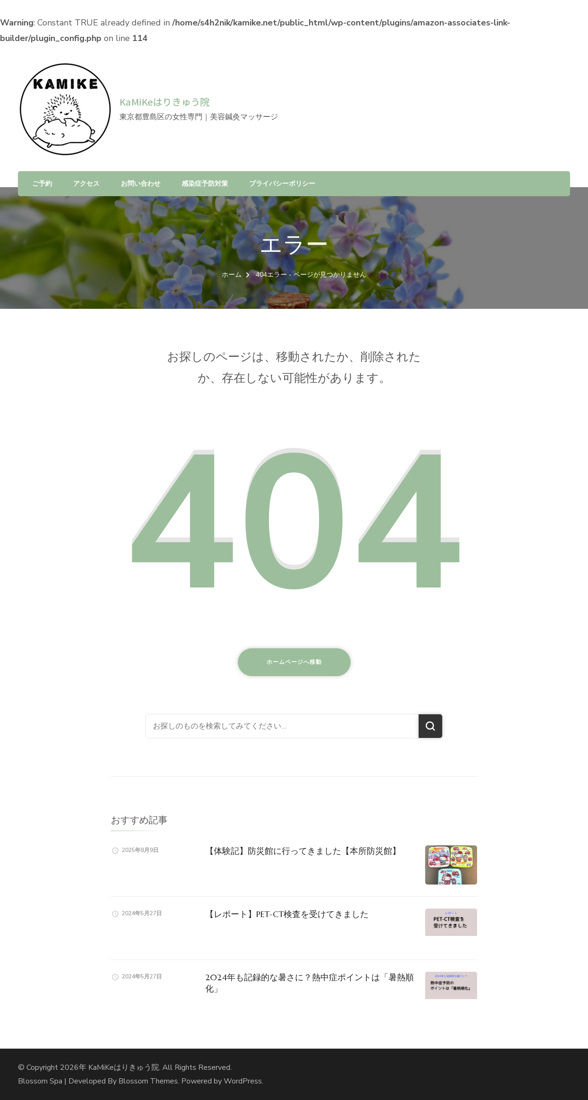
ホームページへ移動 (294, 662)
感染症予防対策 (205, 183)
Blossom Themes (148, 1081)
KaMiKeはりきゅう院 (164, 101)
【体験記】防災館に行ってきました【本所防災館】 (303, 850)
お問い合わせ (140, 183)
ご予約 (42, 183)
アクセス (86, 183)
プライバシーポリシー (282, 183)
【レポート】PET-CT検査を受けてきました (287, 914)
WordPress (243, 1081)
